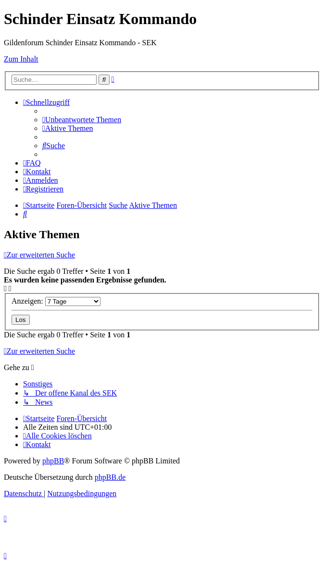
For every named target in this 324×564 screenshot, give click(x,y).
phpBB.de (110, 477)
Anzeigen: (56, 301)
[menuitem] (81, 119)
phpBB (53, 461)
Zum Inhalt (21, 59)
